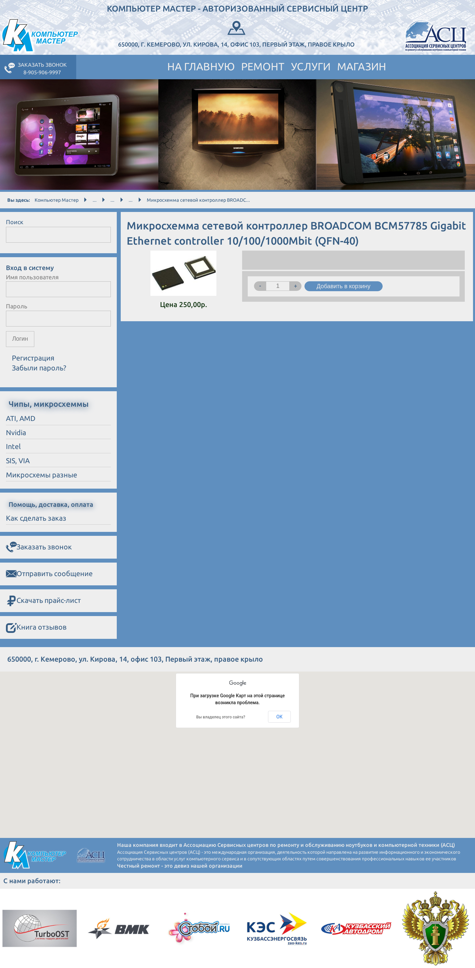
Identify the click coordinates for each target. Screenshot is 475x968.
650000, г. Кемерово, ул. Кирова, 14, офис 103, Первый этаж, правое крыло (236, 33)
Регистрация (33, 358)
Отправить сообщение (49, 574)
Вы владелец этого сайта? (220, 717)
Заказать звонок (39, 547)
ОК (279, 716)
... (95, 200)
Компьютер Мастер (57, 200)
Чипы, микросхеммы (49, 403)
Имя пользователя (32, 277)
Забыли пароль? (39, 368)
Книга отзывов (36, 627)
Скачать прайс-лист (43, 601)
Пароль (16, 306)
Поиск (14, 222)
